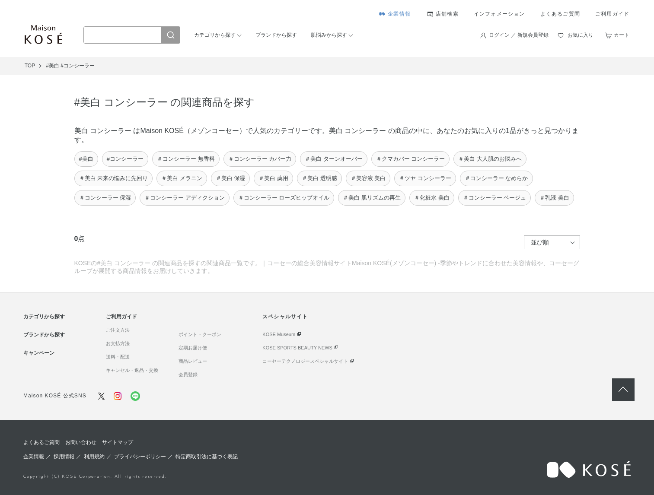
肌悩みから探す (329, 35)
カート (621, 35)
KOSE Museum (278, 334)
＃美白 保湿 (231, 178)
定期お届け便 (193, 347)
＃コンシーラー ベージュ (494, 197)
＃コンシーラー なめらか (496, 178)
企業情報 (399, 14)
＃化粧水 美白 (432, 197)
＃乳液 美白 (554, 197)
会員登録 (188, 374)
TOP (30, 66)
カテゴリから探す (215, 35)
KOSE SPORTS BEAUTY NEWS (297, 347)
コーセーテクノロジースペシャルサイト (305, 361)
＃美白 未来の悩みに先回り (113, 178)
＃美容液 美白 (368, 178)
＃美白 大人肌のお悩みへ (490, 158)
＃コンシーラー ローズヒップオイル (284, 197)
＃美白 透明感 (319, 178)
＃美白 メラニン (181, 178)
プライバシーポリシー (140, 457)
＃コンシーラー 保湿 (105, 197)
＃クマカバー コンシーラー (410, 158)
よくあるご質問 (560, 14)
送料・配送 (118, 356)
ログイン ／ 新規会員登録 (519, 35)
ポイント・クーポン (200, 334)
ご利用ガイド (612, 14)
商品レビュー (193, 361)
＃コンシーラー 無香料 (186, 158)
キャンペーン (38, 353)
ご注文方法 (118, 330)
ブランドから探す (276, 35)
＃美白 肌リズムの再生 (372, 197)
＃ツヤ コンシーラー (425, 178)
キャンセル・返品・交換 (132, 370)
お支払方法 (118, 343)
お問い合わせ (80, 442)
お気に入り (580, 35)
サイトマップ (117, 442)
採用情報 (64, 457)
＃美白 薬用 (273, 178)
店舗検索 (447, 14)
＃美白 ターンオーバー (334, 158)
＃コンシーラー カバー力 (260, 158)
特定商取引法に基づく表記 (206, 457)
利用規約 (94, 457)
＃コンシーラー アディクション (184, 197)
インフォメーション (499, 14)
